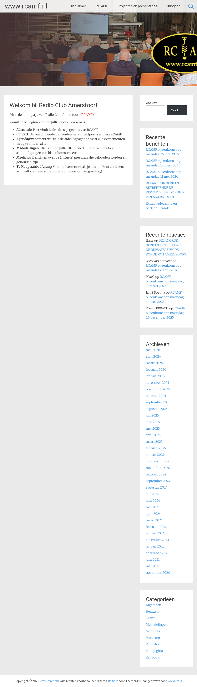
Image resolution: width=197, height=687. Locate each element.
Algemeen (153, 605)
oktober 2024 (156, 474)
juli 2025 (152, 415)
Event (150, 618)
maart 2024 (154, 520)
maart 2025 (154, 441)
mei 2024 (153, 507)
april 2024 (153, 514)
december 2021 (157, 553)
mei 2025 (153, 428)
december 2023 (157, 540)
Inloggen (173, 6)
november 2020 (158, 572)
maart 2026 (154, 363)
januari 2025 (155, 455)
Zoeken (151, 103)
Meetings (153, 631)
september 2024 (158, 481)
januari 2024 (155, 533)
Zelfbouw (153, 657)
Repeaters (153, 644)
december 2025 (157, 383)
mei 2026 (153, 350)
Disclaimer (78, 6)
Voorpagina (154, 651)
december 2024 (157, 461)
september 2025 (158, 402)
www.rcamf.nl (26, 6)
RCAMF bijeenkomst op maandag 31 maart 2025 (165, 281)
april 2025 (153, 435)
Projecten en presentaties (137, 6)
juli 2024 (152, 494)
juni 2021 (153, 559)
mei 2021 (152, 566)
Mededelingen (157, 625)
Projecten (153, 638)
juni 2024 (153, 500)
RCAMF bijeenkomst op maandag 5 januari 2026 (166, 297)
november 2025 (158, 389)
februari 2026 (156, 369)
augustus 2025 (156, 409)
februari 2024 (156, 527)
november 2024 (158, 468)
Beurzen (152, 611)
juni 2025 (153, 422)
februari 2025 (156, 448)
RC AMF (102, 6)
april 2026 (153, 356)
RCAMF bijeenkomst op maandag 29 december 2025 (165, 312)
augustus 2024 (157, 487)
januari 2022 (155, 546)
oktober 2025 (156, 396)
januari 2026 (155, 376)
